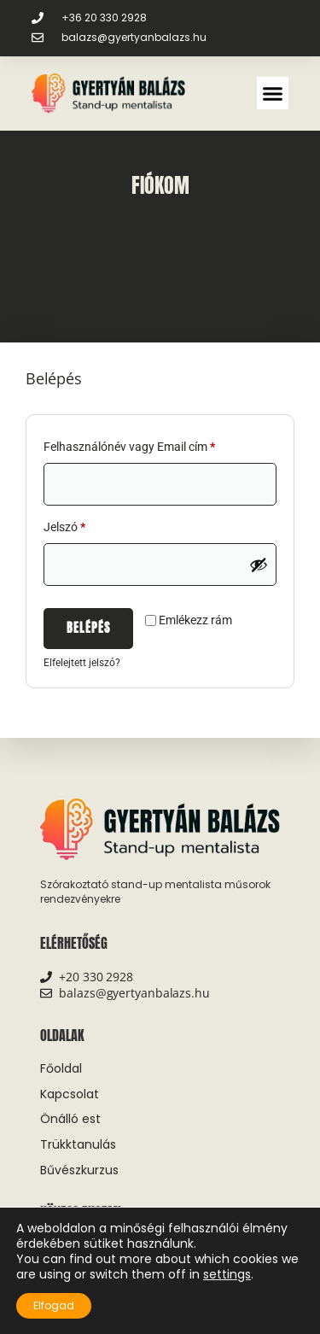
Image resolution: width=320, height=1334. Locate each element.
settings (227, 1274)
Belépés (88, 628)
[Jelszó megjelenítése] (258, 564)
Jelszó (87, 524)
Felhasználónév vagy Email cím (152, 444)
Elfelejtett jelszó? (82, 663)
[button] (273, 93)
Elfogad (53, 1305)
